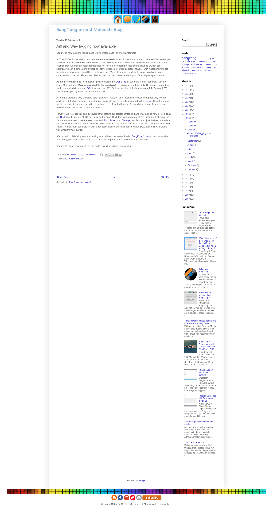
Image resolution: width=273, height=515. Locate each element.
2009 (187, 195)
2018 (187, 106)
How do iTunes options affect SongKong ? (206, 295)
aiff (68, 159)
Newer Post (62, 177)
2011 (187, 187)
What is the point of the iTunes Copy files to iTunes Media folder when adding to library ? (208, 243)
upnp (194, 70)
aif (65, 159)
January (192, 169)
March (191, 161)
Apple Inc (121, 81)
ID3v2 (62, 117)
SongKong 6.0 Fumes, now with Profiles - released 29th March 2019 (207, 345)
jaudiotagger (186, 73)
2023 (187, 85)
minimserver (196, 64)
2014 (187, 174)
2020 (187, 98)
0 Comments (91, 154)
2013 (187, 178)
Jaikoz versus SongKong (205, 270)
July (190, 149)
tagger (209, 67)
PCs (89, 88)
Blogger (142, 480)
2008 (187, 199)
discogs (185, 64)
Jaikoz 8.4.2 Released (194, 442)
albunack (185, 70)
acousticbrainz (198, 67)
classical (203, 61)
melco (207, 64)
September (193, 141)
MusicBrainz (110, 120)
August (191, 145)
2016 (187, 114)
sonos (193, 73)
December (193, 122)
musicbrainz (188, 61)
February (192, 165)
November (193, 126)
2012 (187, 182)
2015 (187, 118)
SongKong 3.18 (140, 136)
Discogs (126, 120)
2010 (187, 190)
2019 (187, 102)
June (190, 153)
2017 (187, 110)
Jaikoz (148, 101)
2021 (187, 94)
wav (81, 159)
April (190, 157)
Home (114, 177)
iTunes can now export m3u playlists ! (206, 372)
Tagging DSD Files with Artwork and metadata (207, 398)
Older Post (165, 177)
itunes (214, 61)
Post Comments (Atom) (80, 182)
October (192, 130)
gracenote (212, 70)
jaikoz (213, 58)
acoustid (185, 67)
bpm (215, 64)
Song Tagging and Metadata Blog (89, 29)
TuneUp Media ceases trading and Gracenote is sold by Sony (200, 322)
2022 (187, 89)
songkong (75, 159)
